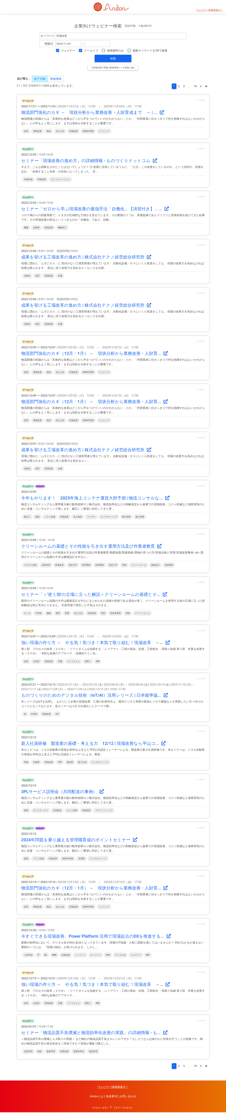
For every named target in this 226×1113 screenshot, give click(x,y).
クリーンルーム (138, 565)
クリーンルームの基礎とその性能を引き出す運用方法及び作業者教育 (91, 546)
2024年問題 (88, 131)
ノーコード (80, 955)
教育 (58, 613)
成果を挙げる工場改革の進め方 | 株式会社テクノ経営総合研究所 (86, 257)
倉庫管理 (51, 1051)
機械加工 (62, 228)
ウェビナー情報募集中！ (209, 10)
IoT (57, 714)
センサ (27, 613)
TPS (60, 762)
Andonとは (96, 1097)
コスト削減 (49, 517)
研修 (26, 762)
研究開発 (86, 565)
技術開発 (99, 565)
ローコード (95, 955)
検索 (113, 58)
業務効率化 (78, 1051)
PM (97, 661)
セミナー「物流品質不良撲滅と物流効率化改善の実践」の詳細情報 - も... (94, 1033)
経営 (26, 131)
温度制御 (169, 565)
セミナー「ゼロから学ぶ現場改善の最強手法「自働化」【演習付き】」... (95, 209)
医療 (67, 613)
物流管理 (93, 1051)
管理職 (81, 859)
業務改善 (37, 131)
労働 (60, 661)
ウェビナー (68, 50)
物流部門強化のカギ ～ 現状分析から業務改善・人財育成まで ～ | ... (92, 113)
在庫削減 (28, 179)
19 (193, 86)
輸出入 (27, 517)
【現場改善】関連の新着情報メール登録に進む (113, 67)
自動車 (36, 228)
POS (108, 955)
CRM (54, 955)
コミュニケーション (60, 179)
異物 (124, 565)
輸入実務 (140, 517)
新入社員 (82, 762)
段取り (88, 661)
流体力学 (73, 565)
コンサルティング (108, 517)
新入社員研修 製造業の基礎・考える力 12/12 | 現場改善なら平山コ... (93, 744)
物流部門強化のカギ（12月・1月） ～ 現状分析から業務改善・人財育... (94, 353)
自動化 (27, 276)
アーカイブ (91, 50)
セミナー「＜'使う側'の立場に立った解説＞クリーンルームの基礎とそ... (94, 594)
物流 (49, 131)
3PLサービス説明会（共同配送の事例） (62, 792)
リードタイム (73, 661)
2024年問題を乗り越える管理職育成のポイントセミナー (79, 840)
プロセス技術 (30, 565)
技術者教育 (115, 613)
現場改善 (73, 131)
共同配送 (57, 811)
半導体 (38, 613)
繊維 (49, 613)
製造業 (70, 762)
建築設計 (155, 565)
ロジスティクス (40, 811)
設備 (60, 276)
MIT (148, 955)
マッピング (104, 131)
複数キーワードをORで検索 (150, 50)
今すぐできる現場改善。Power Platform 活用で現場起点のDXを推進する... (96, 936)
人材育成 (28, 955)
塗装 (103, 613)
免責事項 (111, 1097)
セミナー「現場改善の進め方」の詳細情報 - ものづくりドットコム (89, 161)
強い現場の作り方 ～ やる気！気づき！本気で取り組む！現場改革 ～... (95, 643)
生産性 (36, 661)
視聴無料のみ (115, 50)
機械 (26, 228)
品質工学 (113, 565)
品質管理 (46, 565)
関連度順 (55, 79)
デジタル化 (120, 955)
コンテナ (91, 517)
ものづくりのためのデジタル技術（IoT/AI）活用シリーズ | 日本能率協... (94, 695)
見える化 (60, 131)
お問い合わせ (127, 1097)
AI (25, 714)
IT (38, 955)
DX (45, 955)
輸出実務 (126, 517)
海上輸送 (77, 517)
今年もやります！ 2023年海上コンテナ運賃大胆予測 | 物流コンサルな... (95, 498)
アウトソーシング (103, 811)
